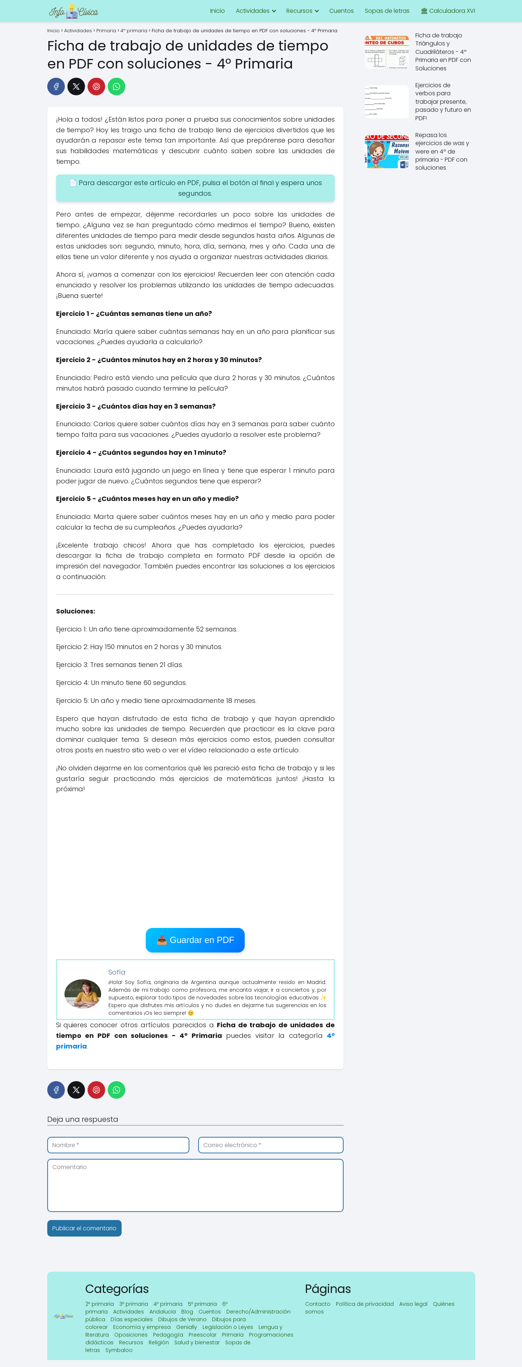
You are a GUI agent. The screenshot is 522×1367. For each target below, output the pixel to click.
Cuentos (341, 11)
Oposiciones (131, 1334)
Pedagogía (168, 1334)
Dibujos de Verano (182, 1319)
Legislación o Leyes (228, 1327)
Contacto (317, 1304)
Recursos (299, 11)
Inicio (217, 11)
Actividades (253, 11)
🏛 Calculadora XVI (448, 11)
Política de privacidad (365, 1304)
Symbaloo (119, 1350)
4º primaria (167, 1304)
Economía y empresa (142, 1327)
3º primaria (133, 1304)
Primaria (233, 1334)
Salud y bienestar (197, 1342)
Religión (159, 1342)
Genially (186, 1327)
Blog (187, 1311)
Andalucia (162, 1311)
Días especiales (132, 1319)
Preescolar (202, 1334)
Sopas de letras (387, 11)
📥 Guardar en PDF (195, 940)
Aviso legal (413, 1304)
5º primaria (202, 1304)
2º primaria (99, 1304)
